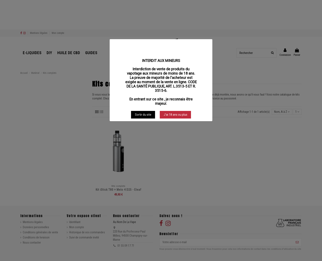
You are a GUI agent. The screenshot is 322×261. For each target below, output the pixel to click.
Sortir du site (143, 114)
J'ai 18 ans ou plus (175, 114)
